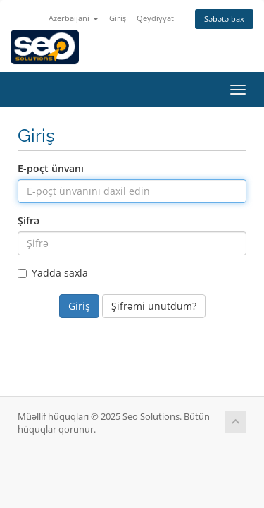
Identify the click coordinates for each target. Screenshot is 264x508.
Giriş (117, 18)
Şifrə (28, 220)
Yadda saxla (53, 272)
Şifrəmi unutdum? (153, 306)
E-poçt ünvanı (51, 168)
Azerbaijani (74, 18)
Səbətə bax (224, 18)
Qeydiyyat (155, 18)
